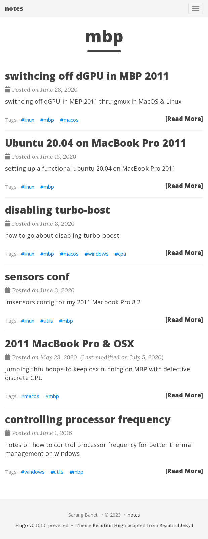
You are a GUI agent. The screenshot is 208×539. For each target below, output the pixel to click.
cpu (122, 253)
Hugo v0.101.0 (31, 525)
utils (48, 320)
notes (14, 8)
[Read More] (184, 118)
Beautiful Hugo (109, 525)
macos (71, 119)
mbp (49, 119)
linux (29, 119)
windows (98, 253)
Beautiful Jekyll (176, 525)
